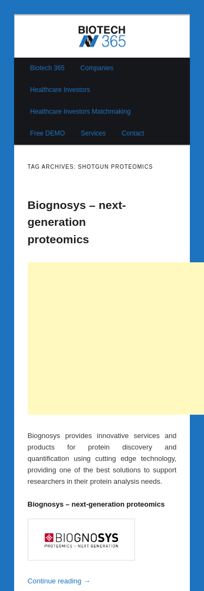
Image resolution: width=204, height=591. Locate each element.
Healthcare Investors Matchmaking (80, 111)
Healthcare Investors (60, 90)
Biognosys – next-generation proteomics (77, 222)
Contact (133, 133)
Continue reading (59, 581)
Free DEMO (47, 133)
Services (93, 133)
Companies (97, 68)
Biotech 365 (47, 68)
